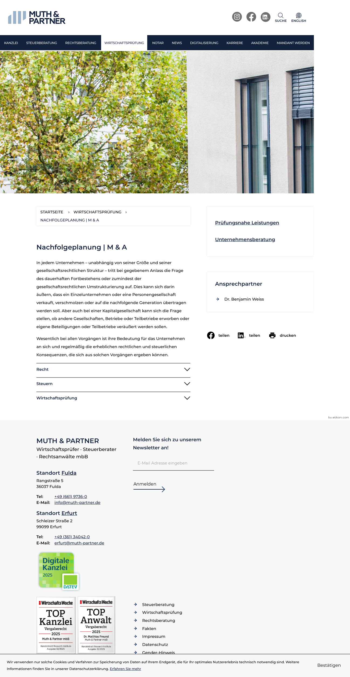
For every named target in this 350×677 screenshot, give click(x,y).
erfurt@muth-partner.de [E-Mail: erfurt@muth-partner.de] (79, 543)
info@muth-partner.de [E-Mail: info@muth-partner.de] (77, 502)
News (177, 43)
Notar (157, 43)
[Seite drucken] (286, 335)
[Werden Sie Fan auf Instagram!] (237, 17)
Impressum (153, 636)
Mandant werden (293, 43)
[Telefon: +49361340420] (72, 537)
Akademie (260, 43)
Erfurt (69, 513)
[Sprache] (298, 17)
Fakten (149, 628)
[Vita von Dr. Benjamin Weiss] (244, 299)
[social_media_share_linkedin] (253, 335)
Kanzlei (11, 43)
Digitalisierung (204, 43)
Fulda (69, 473)
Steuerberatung (41, 43)
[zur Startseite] (37, 17)
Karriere (235, 43)
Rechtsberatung (80, 43)
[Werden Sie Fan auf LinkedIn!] (265, 17)
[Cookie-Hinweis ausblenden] (329, 666)
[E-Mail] (173, 463)
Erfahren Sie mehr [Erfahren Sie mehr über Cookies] (125, 669)
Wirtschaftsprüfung (124, 43)
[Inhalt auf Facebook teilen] (222, 335)
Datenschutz (155, 644)
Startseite (51, 212)
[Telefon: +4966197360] (70, 497)
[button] (282, 17)
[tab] (113, 369)
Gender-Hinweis (158, 652)
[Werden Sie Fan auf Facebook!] (251, 17)
